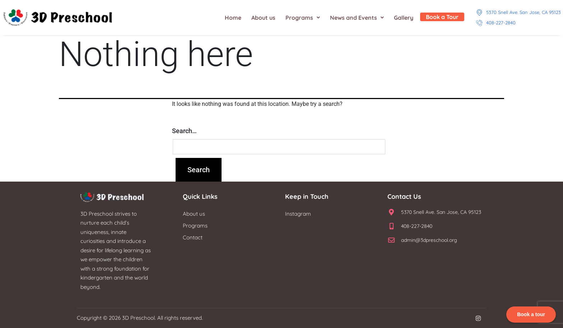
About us (263, 17)
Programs (302, 17)
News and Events (357, 17)
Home (233, 17)
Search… (184, 131)
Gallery (403, 17)
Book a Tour (442, 16)
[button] (302, 18)
